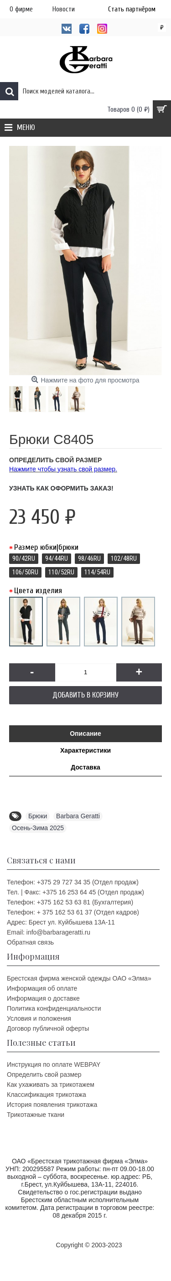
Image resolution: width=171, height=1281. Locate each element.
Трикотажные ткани (35, 1114)
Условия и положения (39, 1018)
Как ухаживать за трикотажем (50, 1084)
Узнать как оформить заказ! (61, 488)
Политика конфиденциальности (54, 1008)
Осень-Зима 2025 (38, 828)
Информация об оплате (42, 988)
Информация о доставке (43, 998)
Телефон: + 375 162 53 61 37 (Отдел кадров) (73, 912)
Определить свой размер (44, 1074)
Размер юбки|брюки (46, 547)
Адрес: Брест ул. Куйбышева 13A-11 (61, 922)
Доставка (85, 767)
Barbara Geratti (78, 816)
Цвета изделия (38, 590)
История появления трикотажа (52, 1104)
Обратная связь (30, 942)
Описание (85, 733)
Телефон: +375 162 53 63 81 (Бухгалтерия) (70, 902)
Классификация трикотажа (46, 1094)
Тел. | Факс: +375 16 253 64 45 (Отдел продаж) (75, 892)
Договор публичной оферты (48, 1028)
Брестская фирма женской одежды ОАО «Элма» (79, 978)
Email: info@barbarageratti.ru (48, 932)
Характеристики (85, 750)
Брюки (37, 816)
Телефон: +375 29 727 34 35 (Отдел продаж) (73, 882)
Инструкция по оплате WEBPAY (53, 1064)
